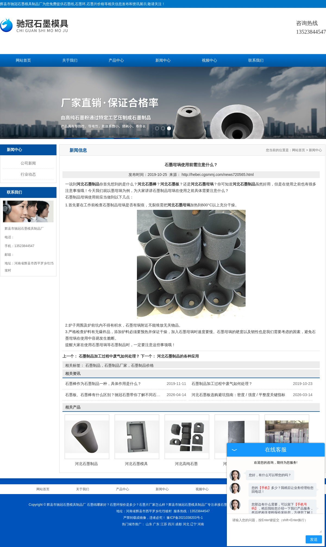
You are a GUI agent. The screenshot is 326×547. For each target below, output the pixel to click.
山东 (149, 524)
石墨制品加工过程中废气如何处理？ (109, 356)
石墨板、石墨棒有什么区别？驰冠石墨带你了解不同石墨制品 (116, 395)
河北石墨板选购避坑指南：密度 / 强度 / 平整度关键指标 (238, 395)
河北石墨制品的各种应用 (177, 356)
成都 (178, 524)
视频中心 (209, 60)
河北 (186, 524)
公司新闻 (28, 163)
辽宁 (193, 524)
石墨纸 (69, 4)
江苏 (164, 524)
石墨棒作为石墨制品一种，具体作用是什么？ (103, 383)
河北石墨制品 (86, 463)
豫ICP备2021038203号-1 (185, 518)
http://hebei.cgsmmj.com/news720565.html (217, 174)
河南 (201, 524)
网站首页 (23, 60)
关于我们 (69, 60)
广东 (156, 524)
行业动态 (28, 174)
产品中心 (116, 60)
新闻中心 (163, 60)
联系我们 (256, 60)
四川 (171, 524)
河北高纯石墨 (186, 463)
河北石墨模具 (136, 463)
